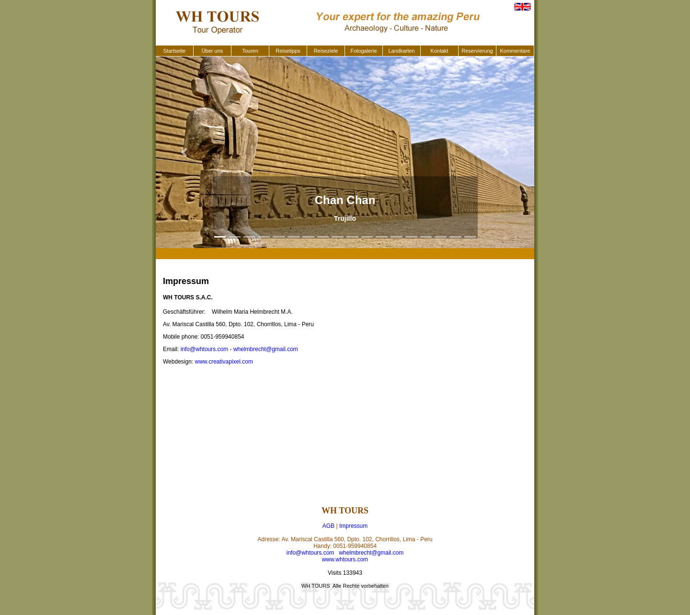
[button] (184, 152)
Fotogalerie (363, 51)
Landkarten (401, 51)
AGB (328, 526)
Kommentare (515, 51)
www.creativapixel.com (224, 361)
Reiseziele (326, 51)
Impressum (353, 526)
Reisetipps (288, 51)
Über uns (212, 51)
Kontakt (439, 51)
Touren (250, 51)
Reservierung (477, 51)
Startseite (174, 51)
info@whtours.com (205, 349)
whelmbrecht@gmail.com (265, 349)
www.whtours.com (345, 559)
